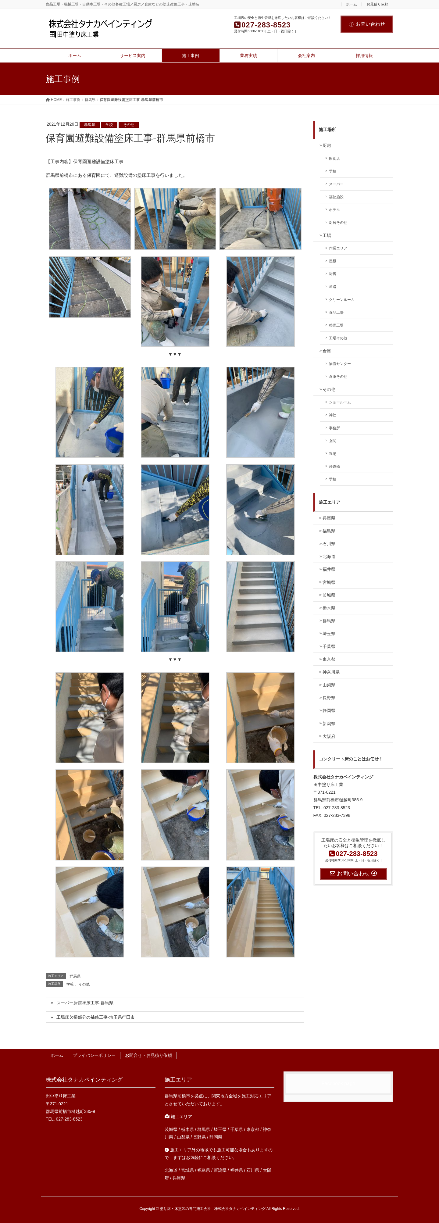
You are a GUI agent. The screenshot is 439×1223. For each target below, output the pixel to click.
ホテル (334, 210)
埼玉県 (329, 633)
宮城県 (329, 582)
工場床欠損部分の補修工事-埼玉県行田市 (95, 1017)
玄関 (332, 441)
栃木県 (329, 608)
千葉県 (329, 646)
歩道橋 (334, 466)
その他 (128, 125)
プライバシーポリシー (94, 1055)
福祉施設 (336, 197)
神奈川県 (331, 672)
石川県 (329, 543)
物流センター (340, 364)
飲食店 (334, 158)
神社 (332, 415)
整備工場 (336, 325)
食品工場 (336, 312)
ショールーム (340, 402)
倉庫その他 (338, 376)
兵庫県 (329, 518)
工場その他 (338, 338)
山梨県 (329, 684)
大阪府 (329, 736)
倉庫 (327, 351)
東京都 (329, 659)
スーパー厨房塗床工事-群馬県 (84, 1002)
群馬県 (89, 125)
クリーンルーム (342, 300)
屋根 (332, 261)
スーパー (336, 184)
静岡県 (329, 710)
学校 (109, 125)
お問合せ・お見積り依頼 (148, 1055)
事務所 (334, 428)
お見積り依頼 (377, 4)
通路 (332, 286)
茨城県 (329, 595)
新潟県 (329, 723)
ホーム (351, 4)
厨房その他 (338, 222)
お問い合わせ (367, 24)
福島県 (329, 530)
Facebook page (338, 1083)
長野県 (329, 697)
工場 (327, 235)
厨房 (327, 145)
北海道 (329, 556)
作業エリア (338, 248)
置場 (332, 454)
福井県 (329, 569)
